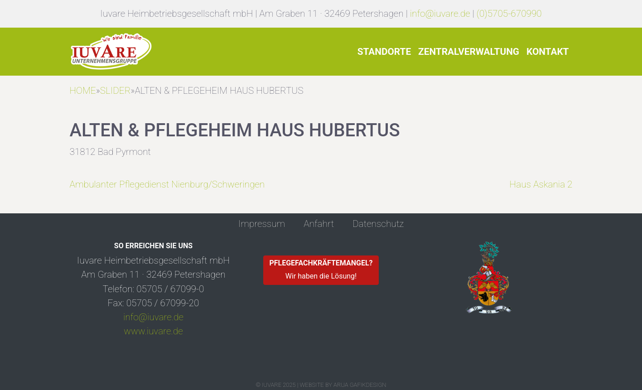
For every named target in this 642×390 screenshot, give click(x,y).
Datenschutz (378, 223)
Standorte (384, 51)
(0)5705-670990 (509, 13)
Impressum (261, 223)
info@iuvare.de (440, 13)
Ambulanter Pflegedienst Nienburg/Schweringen (167, 184)
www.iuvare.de (153, 331)
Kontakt (547, 51)
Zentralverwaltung (468, 51)
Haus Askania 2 (541, 184)
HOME (83, 90)
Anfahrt (319, 223)
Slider (115, 90)
